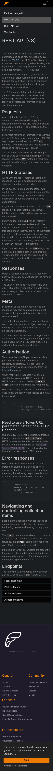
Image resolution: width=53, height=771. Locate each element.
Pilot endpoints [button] (12, 587)
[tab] (26, 581)
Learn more (10, 753)
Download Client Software (14, 706)
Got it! (26, 760)
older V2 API (13, 60)
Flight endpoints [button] (13, 580)
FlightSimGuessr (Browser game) (17, 719)
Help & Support (9, 711)
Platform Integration (14, 13)
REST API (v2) (11, 26)
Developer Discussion (12, 741)
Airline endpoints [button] (13, 593)
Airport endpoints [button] (13, 599)
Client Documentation (12, 715)
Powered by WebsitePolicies (15, 765)
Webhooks (10, 32)
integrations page (11, 370)
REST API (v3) (11, 19)
